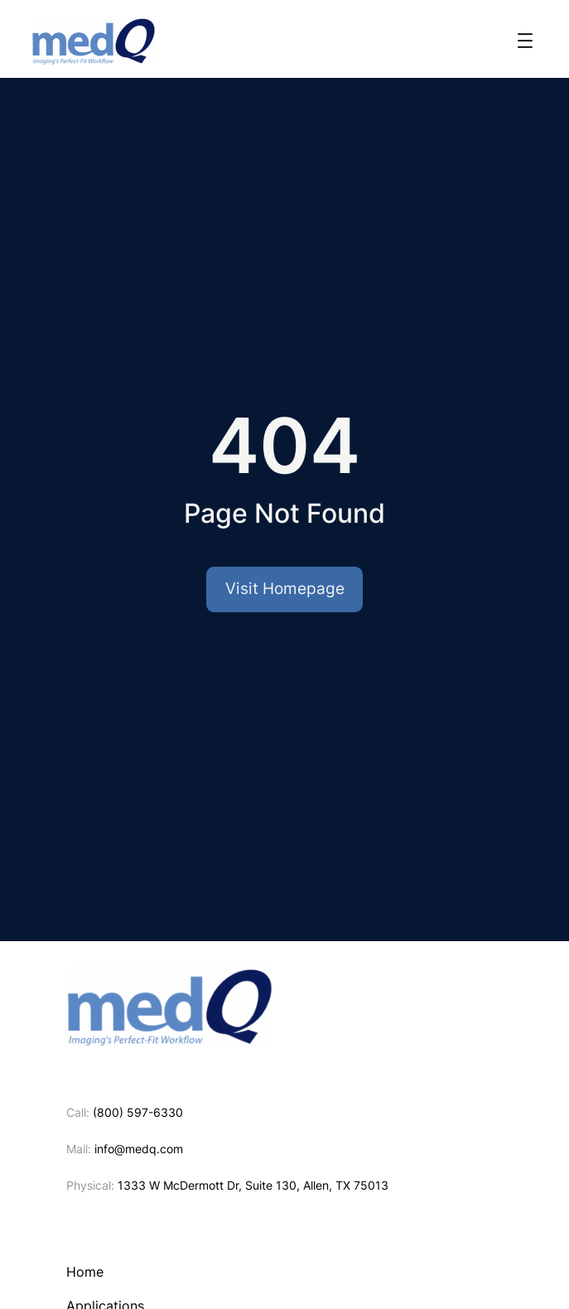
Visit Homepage (285, 588)
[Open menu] (525, 40)
